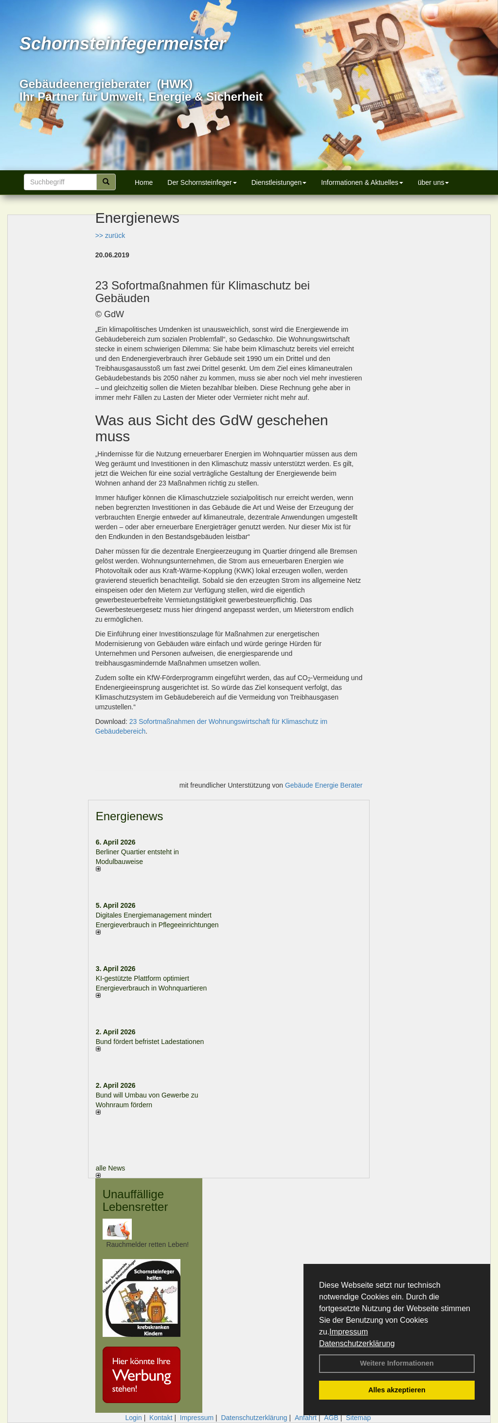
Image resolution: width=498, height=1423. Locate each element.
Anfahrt (306, 1418)
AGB (331, 1418)
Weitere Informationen (397, 1363)
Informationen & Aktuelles (362, 182)
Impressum (348, 1332)
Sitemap (358, 1418)
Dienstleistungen (279, 182)
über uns (433, 182)
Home (144, 182)
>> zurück (110, 235)
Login (133, 1418)
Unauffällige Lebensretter (135, 1200)
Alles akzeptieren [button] (397, 1390)
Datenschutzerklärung (357, 1343)
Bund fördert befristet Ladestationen (150, 1041)
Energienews (129, 816)
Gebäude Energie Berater (324, 785)
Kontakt (160, 1418)
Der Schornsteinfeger (201, 182)
